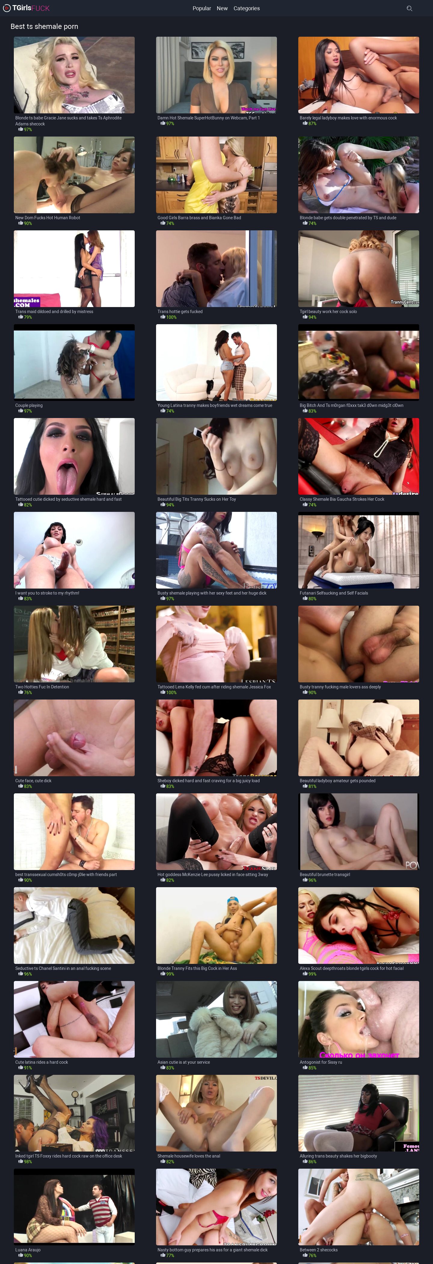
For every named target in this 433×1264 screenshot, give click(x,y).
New (222, 8)
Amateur (19, 1240)
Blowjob (244, 1240)
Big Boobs (128, 1240)
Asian (68, 1240)
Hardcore (20, 1251)
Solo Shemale (400, 1251)
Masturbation (194, 1251)
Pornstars (230, 1251)
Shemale (262, 1251)
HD (45, 1251)
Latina (133, 1251)
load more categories (216, 1201)
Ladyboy (105, 1251)
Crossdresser (308, 1240)
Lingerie (160, 1251)
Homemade (73, 1251)
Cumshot (342, 1240)
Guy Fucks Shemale (383, 1240)
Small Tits (343, 1251)
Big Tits (189, 1240)
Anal (45, 1240)
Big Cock (160, 1240)
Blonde (216, 1240)
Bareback (97, 1240)
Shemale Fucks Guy (302, 1251)
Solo (370, 1251)
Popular (201, 8)
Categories (247, 8)
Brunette (274, 1240)
